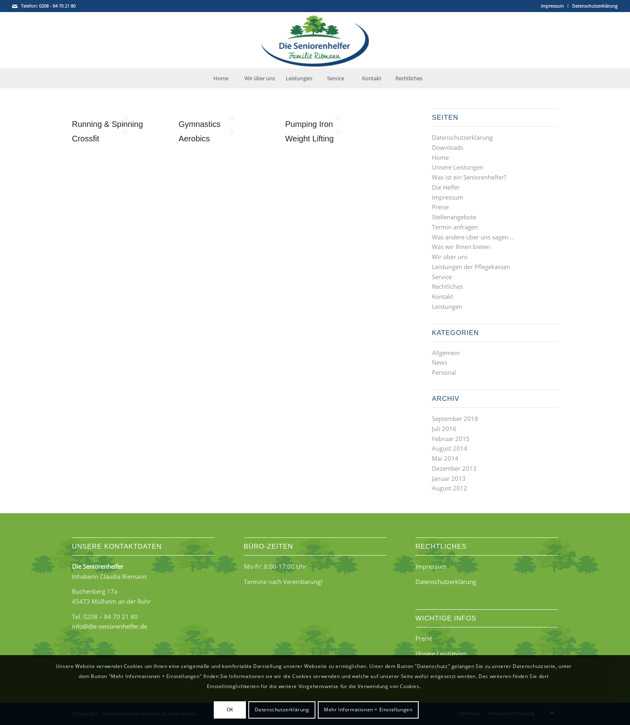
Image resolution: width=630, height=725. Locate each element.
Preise (440, 207)
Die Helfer (446, 187)
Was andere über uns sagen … (473, 237)
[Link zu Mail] (15, 6)
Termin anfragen (455, 227)
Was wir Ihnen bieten (461, 247)
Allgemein (446, 353)
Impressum (552, 6)
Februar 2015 (451, 439)
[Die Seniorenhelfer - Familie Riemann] (315, 40)
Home (440, 157)
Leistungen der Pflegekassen (471, 267)
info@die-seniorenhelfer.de (109, 626)
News (439, 362)
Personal (444, 372)
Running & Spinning (107, 124)
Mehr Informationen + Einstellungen (368, 709)
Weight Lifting (309, 138)
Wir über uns (450, 257)
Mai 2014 (445, 458)
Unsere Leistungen (457, 167)
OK (230, 709)
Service (442, 277)
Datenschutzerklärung (595, 6)
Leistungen (447, 306)
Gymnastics (199, 124)
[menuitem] (552, 6)
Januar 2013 (449, 478)
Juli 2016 (444, 429)
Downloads (447, 147)
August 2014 (449, 448)
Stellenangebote (454, 217)
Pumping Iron (309, 124)
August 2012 (449, 488)
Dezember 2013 (454, 468)
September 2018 (455, 419)
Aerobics (194, 138)
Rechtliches (447, 286)
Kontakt (442, 296)
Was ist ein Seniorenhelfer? (469, 177)
